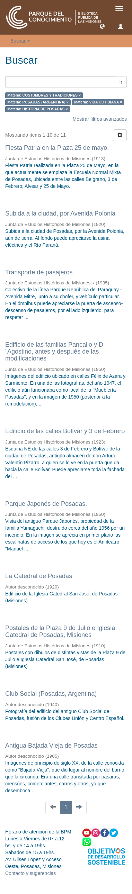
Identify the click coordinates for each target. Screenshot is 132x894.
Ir (120, 82)
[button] (102, 26)
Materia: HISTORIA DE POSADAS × (37, 109)
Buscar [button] (20, 41)
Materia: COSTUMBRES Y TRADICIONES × (44, 95)
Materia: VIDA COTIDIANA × (98, 102)
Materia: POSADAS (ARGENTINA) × (37, 102)
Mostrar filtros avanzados (100, 119)
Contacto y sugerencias (30, 873)
